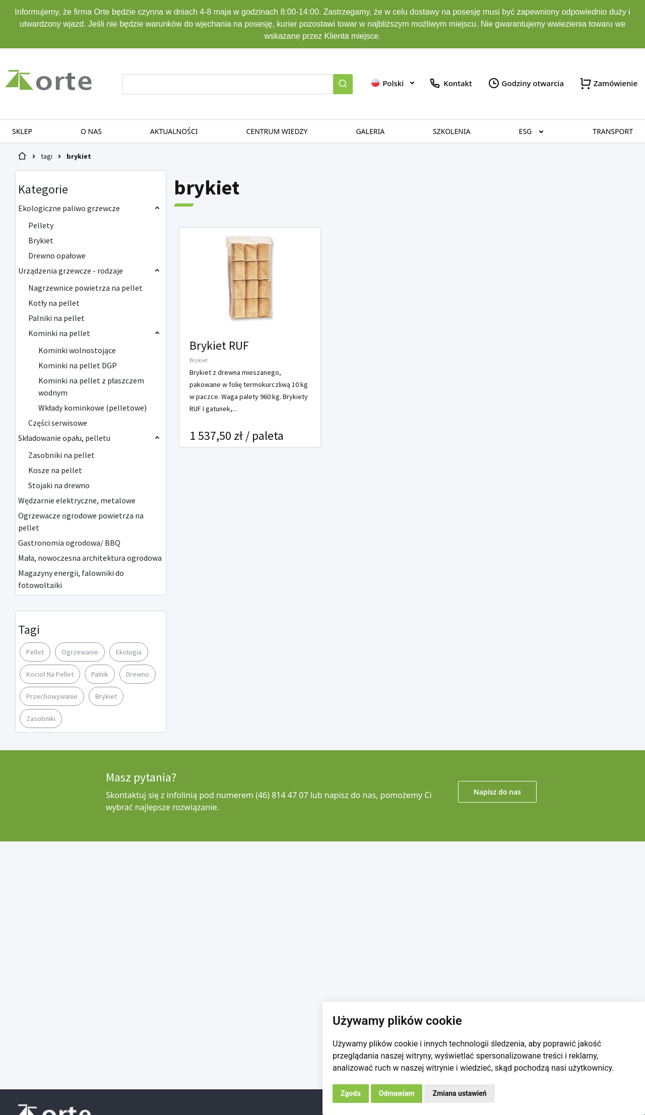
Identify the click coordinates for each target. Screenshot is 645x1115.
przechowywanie (52, 696)
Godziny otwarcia (525, 84)
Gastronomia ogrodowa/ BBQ (69, 543)
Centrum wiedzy (277, 131)
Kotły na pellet (54, 303)
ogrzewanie (79, 652)
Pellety (40, 225)
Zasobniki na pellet (61, 455)
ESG (525, 131)
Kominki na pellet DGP (77, 365)
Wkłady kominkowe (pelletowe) (92, 408)
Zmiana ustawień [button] (459, 1093)
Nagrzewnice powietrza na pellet (85, 288)
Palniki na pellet (56, 318)
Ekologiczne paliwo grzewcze (69, 208)
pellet (35, 652)
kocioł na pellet (50, 674)
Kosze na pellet (55, 470)
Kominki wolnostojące (77, 350)
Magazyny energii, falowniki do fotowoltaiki (71, 579)
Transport (613, 131)
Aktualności (174, 131)
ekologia (129, 652)
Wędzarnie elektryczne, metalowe (77, 500)
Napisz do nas (497, 792)
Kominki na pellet (59, 333)
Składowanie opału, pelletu (64, 438)
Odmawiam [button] (397, 1093)
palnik (99, 674)
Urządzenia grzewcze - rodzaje (70, 271)
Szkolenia (451, 131)
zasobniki (40, 718)
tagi (46, 156)
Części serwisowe (57, 423)
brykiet (79, 156)
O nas (91, 131)
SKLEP (22, 131)
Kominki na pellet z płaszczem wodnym (91, 386)
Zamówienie (608, 84)
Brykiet (40, 240)
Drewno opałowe (57, 255)
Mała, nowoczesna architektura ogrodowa (90, 558)
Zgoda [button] (351, 1093)
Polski (387, 83)
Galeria (370, 131)
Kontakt (450, 84)
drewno (137, 674)
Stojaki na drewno (59, 485)
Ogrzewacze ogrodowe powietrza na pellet (81, 521)
